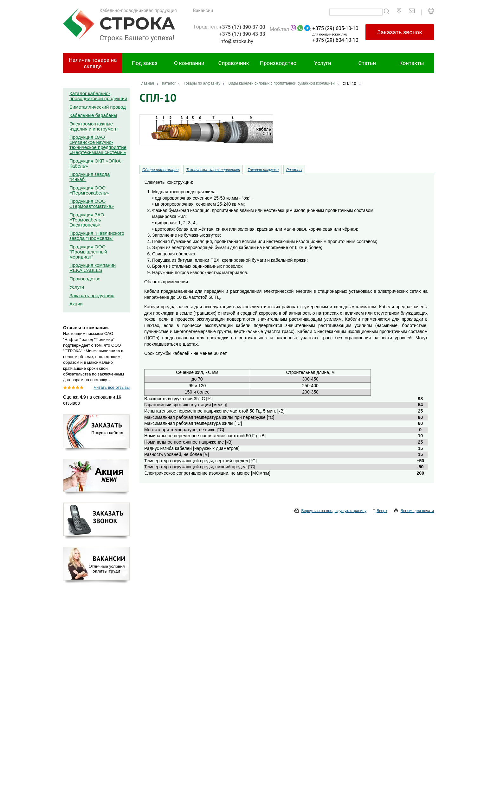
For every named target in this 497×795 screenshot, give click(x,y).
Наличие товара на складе (93, 63)
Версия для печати (414, 511)
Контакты (411, 63)
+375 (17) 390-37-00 (242, 27)
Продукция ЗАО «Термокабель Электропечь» (86, 220)
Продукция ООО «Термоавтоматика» (91, 203)
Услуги (322, 63)
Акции (76, 303)
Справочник (233, 63)
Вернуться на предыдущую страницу (330, 511)
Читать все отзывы (112, 387)
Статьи (367, 63)
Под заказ (145, 63)
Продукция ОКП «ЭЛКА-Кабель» (95, 163)
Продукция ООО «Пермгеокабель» (89, 190)
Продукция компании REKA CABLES (92, 267)
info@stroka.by (236, 41)
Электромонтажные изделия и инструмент (93, 126)
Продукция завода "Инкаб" (89, 176)
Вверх (380, 511)
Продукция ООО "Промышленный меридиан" (88, 252)
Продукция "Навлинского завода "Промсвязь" (96, 235)
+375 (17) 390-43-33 (242, 34)
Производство (278, 63)
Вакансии (203, 10)
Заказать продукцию (91, 295)
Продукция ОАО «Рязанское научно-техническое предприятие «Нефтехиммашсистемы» (97, 144)
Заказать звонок (399, 32)
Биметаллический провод (97, 107)
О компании (189, 63)
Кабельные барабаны (93, 115)
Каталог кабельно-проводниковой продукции (98, 96)
